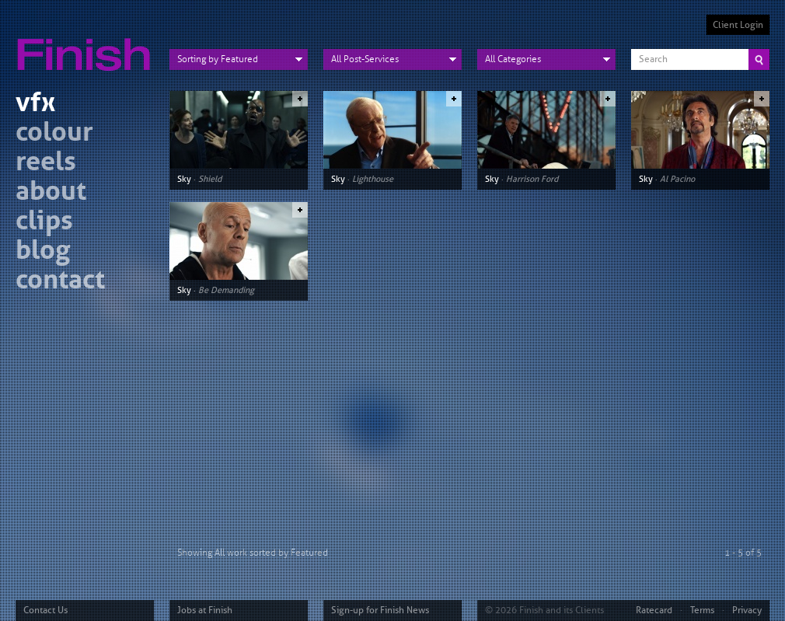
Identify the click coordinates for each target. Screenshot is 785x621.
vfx (35, 104)
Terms (702, 610)
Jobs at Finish (204, 610)
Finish (88, 45)
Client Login (738, 25)
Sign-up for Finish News (380, 610)
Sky (184, 178)
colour (54, 134)
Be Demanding (226, 289)
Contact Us (45, 610)
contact (60, 281)
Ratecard (654, 610)
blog (43, 252)
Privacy (747, 610)
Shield (210, 178)
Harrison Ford (532, 178)
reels (46, 163)
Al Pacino (677, 178)
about (51, 193)
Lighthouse (372, 178)
